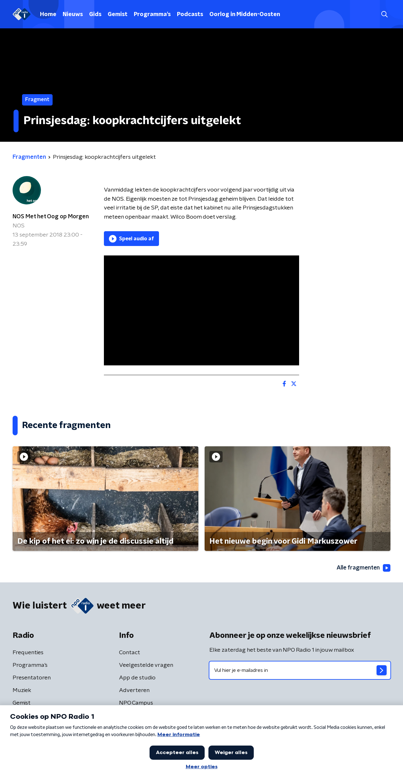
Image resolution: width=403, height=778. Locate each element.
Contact (129, 652)
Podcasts (190, 14)
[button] (384, 14)
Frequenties (28, 652)
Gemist (118, 14)
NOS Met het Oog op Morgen (51, 217)
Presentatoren (32, 678)
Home (48, 14)
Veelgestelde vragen (146, 665)
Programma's (152, 14)
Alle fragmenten (363, 568)
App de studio (137, 678)
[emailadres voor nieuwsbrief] (299, 670)
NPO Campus (136, 703)
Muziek (22, 690)
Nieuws (73, 14)
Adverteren (134, 690)
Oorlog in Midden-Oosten (244, 14)
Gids (95, 14)
